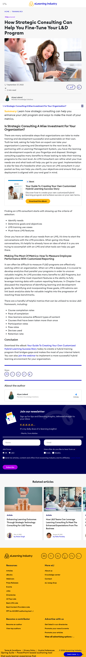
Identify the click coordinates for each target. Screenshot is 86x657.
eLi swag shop (51, 583)
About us (48, 571)
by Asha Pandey (59, 537)
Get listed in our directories (56, 624)
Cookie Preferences (46, 650)
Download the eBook (38, 201)
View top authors (13, 628)
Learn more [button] (75, 458)
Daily (47, 453)
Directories (10, 595)
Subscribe (10, 467)
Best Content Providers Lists (18, 607)
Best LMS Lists (12, 603)
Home (6, 12)
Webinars (10, 579)
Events (9, 587)
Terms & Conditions (12, 650)
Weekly (56, 453)
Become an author (14, 624)
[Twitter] (51, 556)
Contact (48, 579)
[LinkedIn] (58, 556)
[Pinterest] (72, 556)
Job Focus (7, 449)
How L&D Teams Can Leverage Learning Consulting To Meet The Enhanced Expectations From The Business (61, 524)
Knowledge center (52, 575)
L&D (12, 453)
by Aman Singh (19, 537)
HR (6, 453)
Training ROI (17, 12)
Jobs (8, 591)
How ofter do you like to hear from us (60, 449)
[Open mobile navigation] (4, 3)
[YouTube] (65, 556)
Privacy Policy (29, 650)
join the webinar (27, 355)
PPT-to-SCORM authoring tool (20, 611)
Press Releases (12, 583)
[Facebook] (44, 556)
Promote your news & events (57, 628)
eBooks (9, 575)
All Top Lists (11, 599)
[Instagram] (79, 556)
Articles (9, 571)
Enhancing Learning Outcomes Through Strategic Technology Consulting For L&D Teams (21, 522)
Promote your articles (54, 632)
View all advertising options (59, 636)
